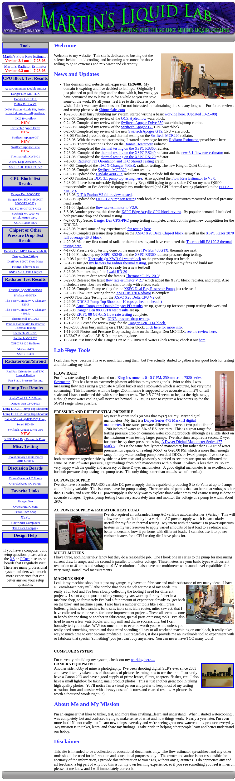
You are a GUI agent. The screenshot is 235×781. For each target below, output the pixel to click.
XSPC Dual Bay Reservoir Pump (149, 289)
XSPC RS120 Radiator (133, 293)
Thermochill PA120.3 (142, 276)
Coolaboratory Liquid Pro (23, 457)
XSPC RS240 (25, 348)
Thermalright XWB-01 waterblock (114, 259)
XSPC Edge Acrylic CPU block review (151, 212)
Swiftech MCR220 (165, 135)
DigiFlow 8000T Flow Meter (25, 261)
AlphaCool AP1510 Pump (25, 398)
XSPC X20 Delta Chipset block (159, 233)
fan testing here (139, 229)
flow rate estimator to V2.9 (116, 207)
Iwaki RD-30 (117, 272)
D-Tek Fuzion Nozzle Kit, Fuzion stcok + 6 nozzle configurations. (25, 111)
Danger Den (25, 501)
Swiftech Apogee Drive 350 (142, 123)
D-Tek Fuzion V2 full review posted (104, 195)
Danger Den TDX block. (147, 323)
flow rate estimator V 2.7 (125, 280)
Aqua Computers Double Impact (25, 88)
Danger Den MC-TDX (25, 93)
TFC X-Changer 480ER (117, 165)
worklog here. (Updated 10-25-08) (191, 114)
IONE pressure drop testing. (129, 319)
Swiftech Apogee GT (137, 127)
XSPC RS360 (25, 354)
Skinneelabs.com (112, 110)
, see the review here (200, 331)
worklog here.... (143, 660)
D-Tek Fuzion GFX (25, 217)
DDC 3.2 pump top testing (116, 199)
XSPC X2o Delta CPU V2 (134, 297)
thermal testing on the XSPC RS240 (128, 153)
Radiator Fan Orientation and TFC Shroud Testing (116, 161)
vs (37, 213)
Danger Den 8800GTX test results (103, 310)
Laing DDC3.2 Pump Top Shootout (25, 414)
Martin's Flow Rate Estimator (25, 56)
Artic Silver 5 (25, 460)
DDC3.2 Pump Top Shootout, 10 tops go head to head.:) (119, 302)
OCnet (25, 559)
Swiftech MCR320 (112, 170)
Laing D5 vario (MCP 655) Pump (25, 419)
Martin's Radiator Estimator (25, 66)
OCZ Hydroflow (133, 118)
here (202, 340)
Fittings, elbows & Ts (25, 266)
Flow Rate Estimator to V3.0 (193, 178)
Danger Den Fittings (25, 256)
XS (12, 559)
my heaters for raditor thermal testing (117, 263)
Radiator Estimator (184, 140)
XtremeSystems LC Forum (25, 478)
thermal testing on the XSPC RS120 (128, 157)
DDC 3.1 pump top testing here (118, 178)
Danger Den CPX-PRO (111, 220)
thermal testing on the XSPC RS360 (128, 148)
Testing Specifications (25, 290)
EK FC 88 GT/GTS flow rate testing (104, 314)
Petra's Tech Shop (25, 512)
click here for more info (164, 327)
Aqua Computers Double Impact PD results (109, 306)
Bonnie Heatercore (139, 144)
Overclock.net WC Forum (25, 483)
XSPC (25, 517)
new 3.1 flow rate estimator (202, 153)
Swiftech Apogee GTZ (25, 147)
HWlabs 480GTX (109, 174)
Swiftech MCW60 (23, 213)
